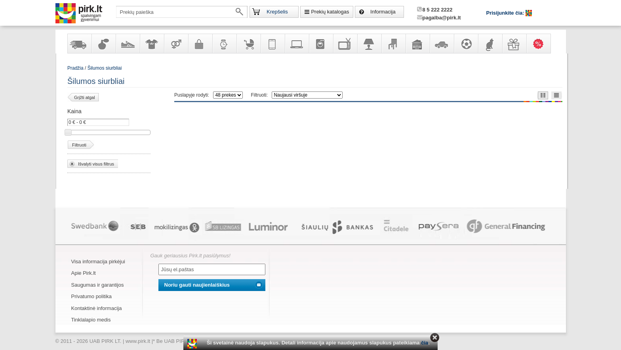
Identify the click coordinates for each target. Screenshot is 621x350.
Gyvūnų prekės (489, 43)
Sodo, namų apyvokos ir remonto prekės (417, 43)
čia (424, 343)
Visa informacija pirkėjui (98, 261)
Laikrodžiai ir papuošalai (224, 43)
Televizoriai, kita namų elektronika (344, 43)
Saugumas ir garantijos (97, 285)
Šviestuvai (369, 43)
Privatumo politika (91, 296)
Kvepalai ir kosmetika (103, 43)
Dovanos (514, 43)
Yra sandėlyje (79, 43)
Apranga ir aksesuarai (151, 43)
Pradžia (75, 68)
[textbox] (182, 12)
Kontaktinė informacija (96, 308)
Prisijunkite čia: (506, 13)
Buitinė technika (320, 43)
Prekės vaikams (248, 43)
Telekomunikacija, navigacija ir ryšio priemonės (272, 43)
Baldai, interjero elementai (393, 43)
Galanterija (200, 43)
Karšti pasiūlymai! (541, 43)
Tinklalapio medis (91, 320)
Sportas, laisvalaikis (465, 43)
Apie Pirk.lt (83, 273)
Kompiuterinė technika (296, 43)
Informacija (383, 12)
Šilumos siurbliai (105, 68)
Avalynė (127, 43)
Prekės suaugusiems (175, 43)
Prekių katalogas (330, 12)
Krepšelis (277, 12)
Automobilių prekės (441, 43)
